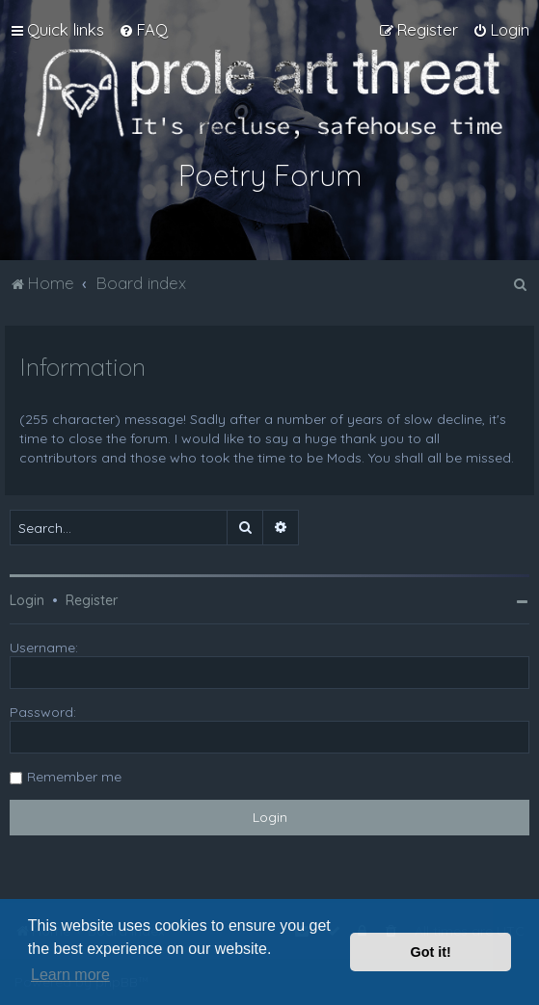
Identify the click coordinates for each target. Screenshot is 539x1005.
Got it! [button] (431, 952)
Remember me (74, 776)
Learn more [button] (70, 974)
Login (27, 600)
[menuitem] (143, 29)
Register (92, 600)
